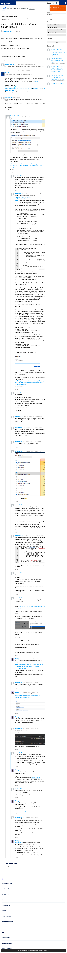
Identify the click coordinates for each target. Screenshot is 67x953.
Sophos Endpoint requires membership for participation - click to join (33, 950)
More (33, 8)
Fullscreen (42, 269)
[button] (56, 3)
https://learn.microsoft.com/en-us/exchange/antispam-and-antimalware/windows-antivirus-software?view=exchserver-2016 (29, 670)
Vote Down (8, 94)
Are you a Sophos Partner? (12, 88)
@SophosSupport (37, 88)
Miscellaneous (53, 35)
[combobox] (35, 3)
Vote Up (6, 94)
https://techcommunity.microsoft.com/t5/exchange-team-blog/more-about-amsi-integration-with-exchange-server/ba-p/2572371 (26, 165)
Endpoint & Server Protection (56, 25)
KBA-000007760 (19, 846)
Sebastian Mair (8, 31)
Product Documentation (26, 88)
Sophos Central (53, 27)
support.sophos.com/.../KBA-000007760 (25, 814)
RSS (57, 42)
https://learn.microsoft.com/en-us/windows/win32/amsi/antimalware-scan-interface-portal (29, 199)
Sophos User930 (9, 64)
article (36, 81)
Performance (53, 32)
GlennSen (7, 73)
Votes (23, 70)
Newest (28, 70)
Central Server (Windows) (56, 30)
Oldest (18, 70)
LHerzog (17, 662)
